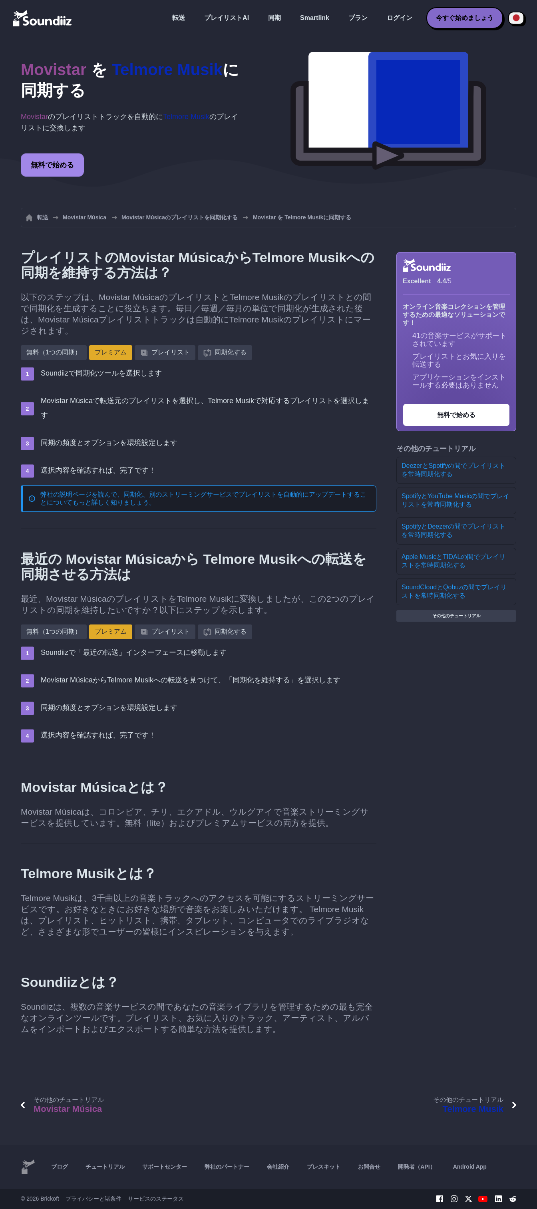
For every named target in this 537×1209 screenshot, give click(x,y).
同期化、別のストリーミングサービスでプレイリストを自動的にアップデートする (241, 494)
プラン (358, 17)
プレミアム (111, 352)
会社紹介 (278, 1166)
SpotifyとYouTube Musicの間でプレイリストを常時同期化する (455, 500)
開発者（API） (416, 1166)
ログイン (399, 17)
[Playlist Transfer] (43, 18)
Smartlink (314, 17)
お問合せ (369, 1166)
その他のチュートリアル (456, 615)
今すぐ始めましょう (464, 17)
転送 (178, 17)
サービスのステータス (156, 1198)
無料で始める (52, 165)
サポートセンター (164, 1166)
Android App (470, 1166)
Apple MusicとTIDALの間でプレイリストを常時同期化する (454, 561)
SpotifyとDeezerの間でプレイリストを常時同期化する (454, 530)
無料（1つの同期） (53, 352)
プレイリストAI (226, 17)
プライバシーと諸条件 (93, 1198)
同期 (274, 17)
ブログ (59, 1166)
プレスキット (323, 1166)
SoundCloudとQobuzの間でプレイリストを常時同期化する (454, 591)
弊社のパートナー (227, 1166)
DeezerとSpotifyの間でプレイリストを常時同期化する (454, 469)
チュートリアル (105, 1166)
